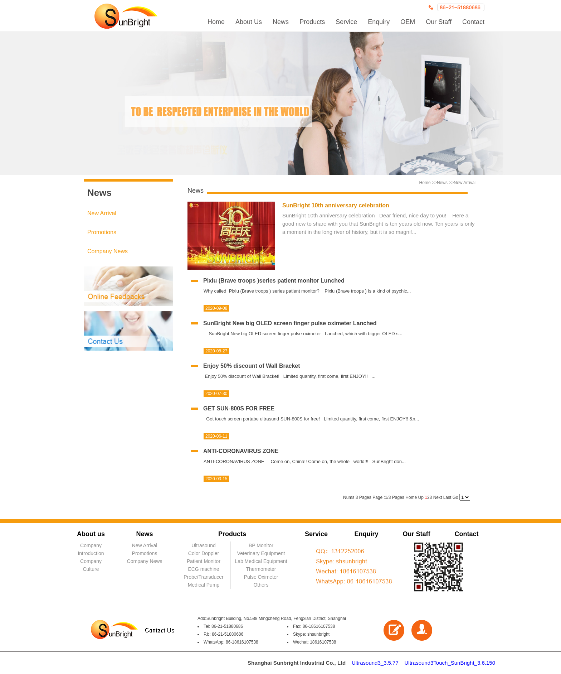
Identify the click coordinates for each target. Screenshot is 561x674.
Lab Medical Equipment (261, 561)
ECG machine (203, 569)
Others (260, 585)
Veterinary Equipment (261, 553)
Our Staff (439, 21)
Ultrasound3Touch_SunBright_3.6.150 (449, 663)
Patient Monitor (203, 561)
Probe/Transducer (204, 577)
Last (448, 497)
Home (216, 21)
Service (346, 21)
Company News (107, 251)
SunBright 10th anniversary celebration (335, 205)
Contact (473, 21)
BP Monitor (261, 545)
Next (437, 497)
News (281, 21)
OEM (407, 21)
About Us (248, 21)
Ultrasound (203, 545)
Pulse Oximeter (261, 577)
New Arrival (101, 213)
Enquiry (379, 21)
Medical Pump (204, 585)
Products (312, 21)
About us (91, 534)
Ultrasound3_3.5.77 (375, 663)
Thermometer (261, 569)
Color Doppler (203, 553)
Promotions (101, 232)
